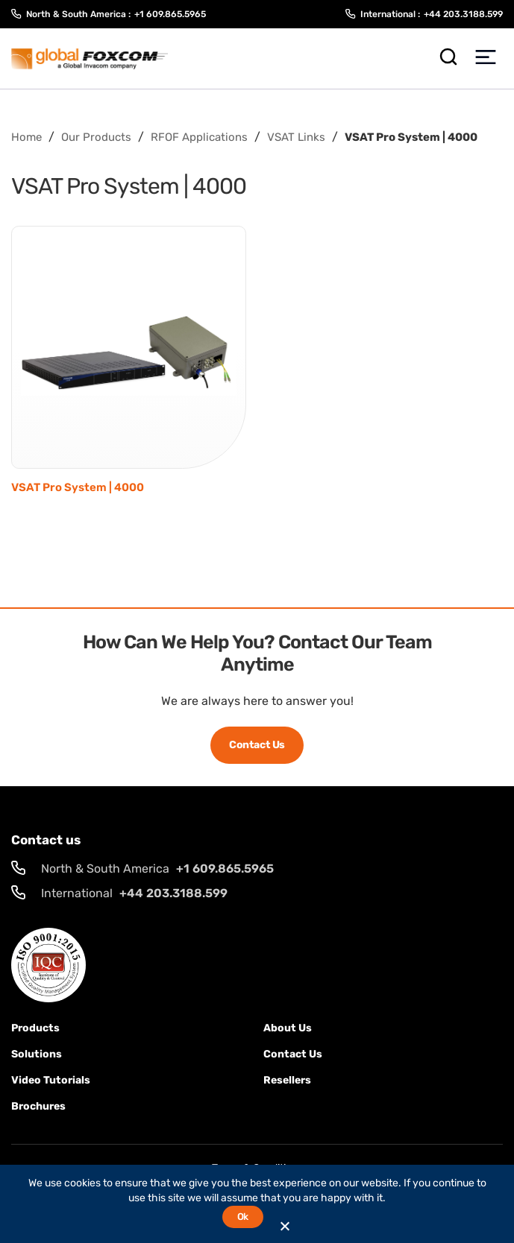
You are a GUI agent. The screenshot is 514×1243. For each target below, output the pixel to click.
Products (35, 1028)
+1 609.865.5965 (170, 14)
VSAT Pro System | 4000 (77, 487)
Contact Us (256, 744)
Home (26, 137)
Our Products (96, 137)
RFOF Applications (199, 137)
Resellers (287, 1080)
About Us (287, 1028)
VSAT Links (296, 137)
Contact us (292, 1054)
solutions (36, 1054)
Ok (242, 1216)
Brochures (38, 1106)
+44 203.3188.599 (463, 14)
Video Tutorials (50, 1080)
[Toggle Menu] (485, 59)
